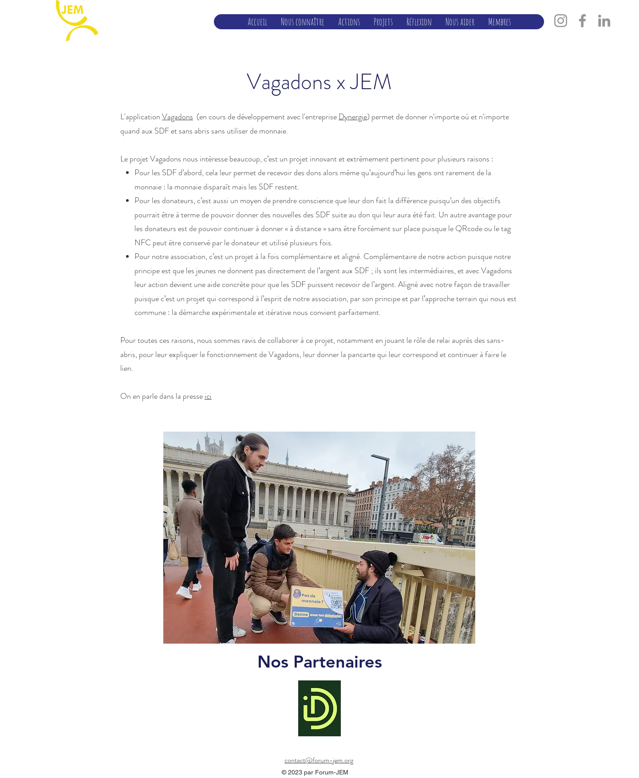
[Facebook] (582, 20)
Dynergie (353, 116)
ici (208, 396)
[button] (302, 21)
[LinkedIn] (604, 20)
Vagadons (177, 116)
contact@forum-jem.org (318, 760)
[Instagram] (560, 20)
